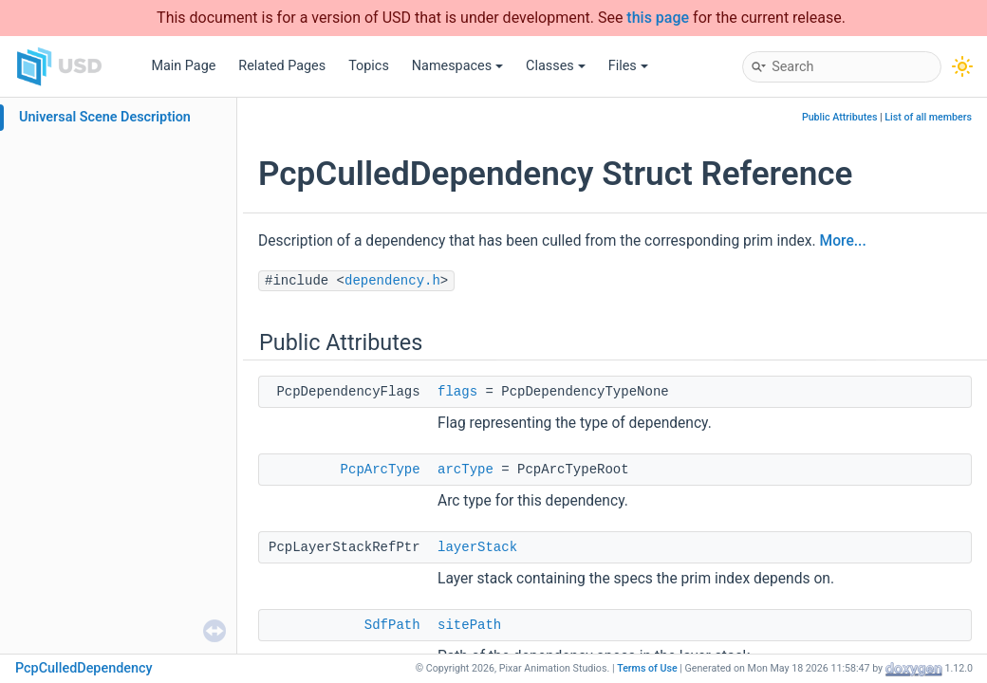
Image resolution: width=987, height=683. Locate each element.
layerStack (477, 547)
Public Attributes (840, 117)
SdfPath (392, 625)
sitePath (469, 625)
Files (628, 66)
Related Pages (282, 66)
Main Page (183, 66)
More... (843, 240)
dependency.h (392, 280)
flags (457, 391)
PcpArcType (380, 469)
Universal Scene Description (105, 117)
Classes (556, 66)
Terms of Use (647, 668)
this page (657, 18)
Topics (368, 66)
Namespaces (457, 66)
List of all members (928, 117)
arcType (466, 469)
